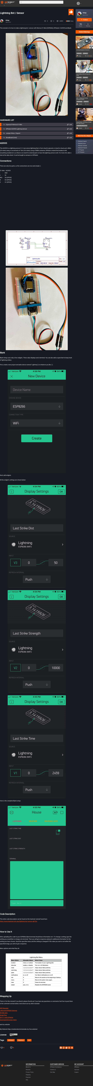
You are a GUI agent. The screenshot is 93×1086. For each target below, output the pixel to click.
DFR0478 (79, 77)
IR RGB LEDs (4, 1013)
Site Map (52, 1072)
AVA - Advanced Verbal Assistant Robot (82, 98)
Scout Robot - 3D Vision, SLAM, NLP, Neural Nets (83, 123)
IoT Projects (81, 150)
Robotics (21, 1040)
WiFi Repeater (4, 1008)
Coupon (76, 1072)
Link (69, 124)
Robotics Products (82, 147)
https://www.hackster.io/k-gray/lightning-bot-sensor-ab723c (18, 921)
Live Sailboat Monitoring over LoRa (83, 74)
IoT (29, 1040)
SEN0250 (85, 77)
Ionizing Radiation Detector (83, 50)
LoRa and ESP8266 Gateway (8, 1010)
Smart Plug (3, 1015)
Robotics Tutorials (82, 145)
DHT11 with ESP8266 (6, 1017)
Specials (76, 1069)
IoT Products (81, 152)
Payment (28, 1077)
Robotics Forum (82, 143)
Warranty (28, 1069)
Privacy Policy (29, 1072)
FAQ (27, 1080)
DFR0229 (79, 53)
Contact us (53, 1069)
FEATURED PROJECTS (82, 125)
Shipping (28, 1074)
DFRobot (10, 1040)
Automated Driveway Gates (8, 1020)
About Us (28, 1067)
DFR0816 (85, 53)
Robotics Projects (82, 141)
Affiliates (76, 1067)
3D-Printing (79, 101)
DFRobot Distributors (56, 1067)
